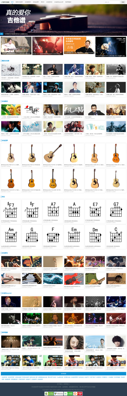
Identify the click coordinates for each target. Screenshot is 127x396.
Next (126, 20)
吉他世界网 (74, 377)
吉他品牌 (36, 2)
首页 (12, 2)
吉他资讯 (49, 2)
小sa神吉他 (60, 377)
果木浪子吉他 (52, 377)
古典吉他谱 (18, 377)
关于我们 (59, 384)
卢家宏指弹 (22, 379)
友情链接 (63, 373)
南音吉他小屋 (34, 377)
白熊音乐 (99, 377)
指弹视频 (68, 2)
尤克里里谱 (11, 377)
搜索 (123, 2)
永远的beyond (58, 2)
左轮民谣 (5, 377)
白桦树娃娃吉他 (43, 377)
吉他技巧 (29, 379)
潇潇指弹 (8, 379)
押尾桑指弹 (14, 379)
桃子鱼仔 (93, 377)
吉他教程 (28, 2)
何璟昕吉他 (67, 377)
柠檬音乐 (105, 377)
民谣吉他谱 (26, 377)
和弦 (42, 2)
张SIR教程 (117, 377)
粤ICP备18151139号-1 (78, 390)
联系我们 (66, 384)
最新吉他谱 (19, 2)
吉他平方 (87, 377)
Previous (1, 20)
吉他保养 (34, 379)
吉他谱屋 (40, 379)
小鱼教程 (111, 377)
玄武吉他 (81, 377)
